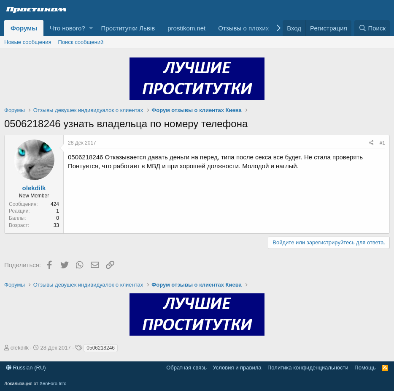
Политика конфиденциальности (307, 367)
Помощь (364, 367)
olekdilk (34, 187)
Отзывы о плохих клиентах (257, 28)
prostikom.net (186, 28)
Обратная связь (186, 367)
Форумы (24, 28)
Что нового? (67, 28)
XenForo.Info (53, 383)
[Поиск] (372, 28)
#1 (382, 143)
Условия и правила (237, 367)
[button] (91, 28)
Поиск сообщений (81, 42)
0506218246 (100, 348)
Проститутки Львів (128, 28)
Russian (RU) (26, 367)
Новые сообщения (27, 42)
